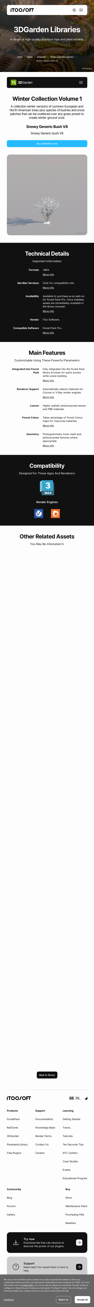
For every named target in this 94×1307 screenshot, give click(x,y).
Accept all (82, 1299)
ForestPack (13, 1119)
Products (12, 1110)
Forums (11, 1206)
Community (14, 1189)
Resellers (70, 1223)
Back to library (47, 1075)
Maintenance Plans (76, 1206)
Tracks (66, 1127)
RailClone (12, 1127)
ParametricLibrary (17, 1144)
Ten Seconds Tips (73, 1144)
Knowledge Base (45, 1127)
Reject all (63, 1299)
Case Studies (70, 1161)
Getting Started (71, 1119)
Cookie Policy (28, 1285)
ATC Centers (70, 1152)
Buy (67, 1189)
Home (19, 57)
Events (66, 1169)
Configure (9, 1299)
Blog (9, 1197)
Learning (68, 1110)
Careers (40, 1152)
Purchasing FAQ (74, 1214)
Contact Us (41, 1144)
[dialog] (47, 1290)
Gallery (11, 1214)
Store (68, 1197)
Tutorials (68, 1136)
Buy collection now (47, 143)
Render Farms (43, 1136)
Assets (30, 57)
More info (48, 274)
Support (40, 1110)
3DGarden (41, 57)
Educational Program (75, 1178)
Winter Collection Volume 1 (62, 57)
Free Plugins (14, 1152)
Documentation (44, 1119)
